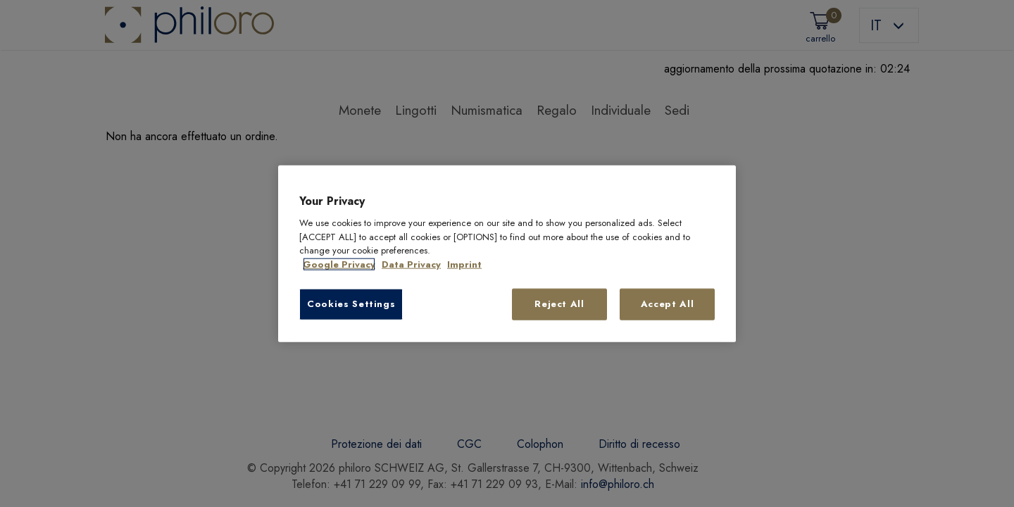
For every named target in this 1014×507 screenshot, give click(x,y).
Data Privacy (411, 264)
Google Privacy (339, 264)
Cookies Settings (351, 304)
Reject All (559, 304)
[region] (507, 253)
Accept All (667, 304)
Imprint (464, 264)
